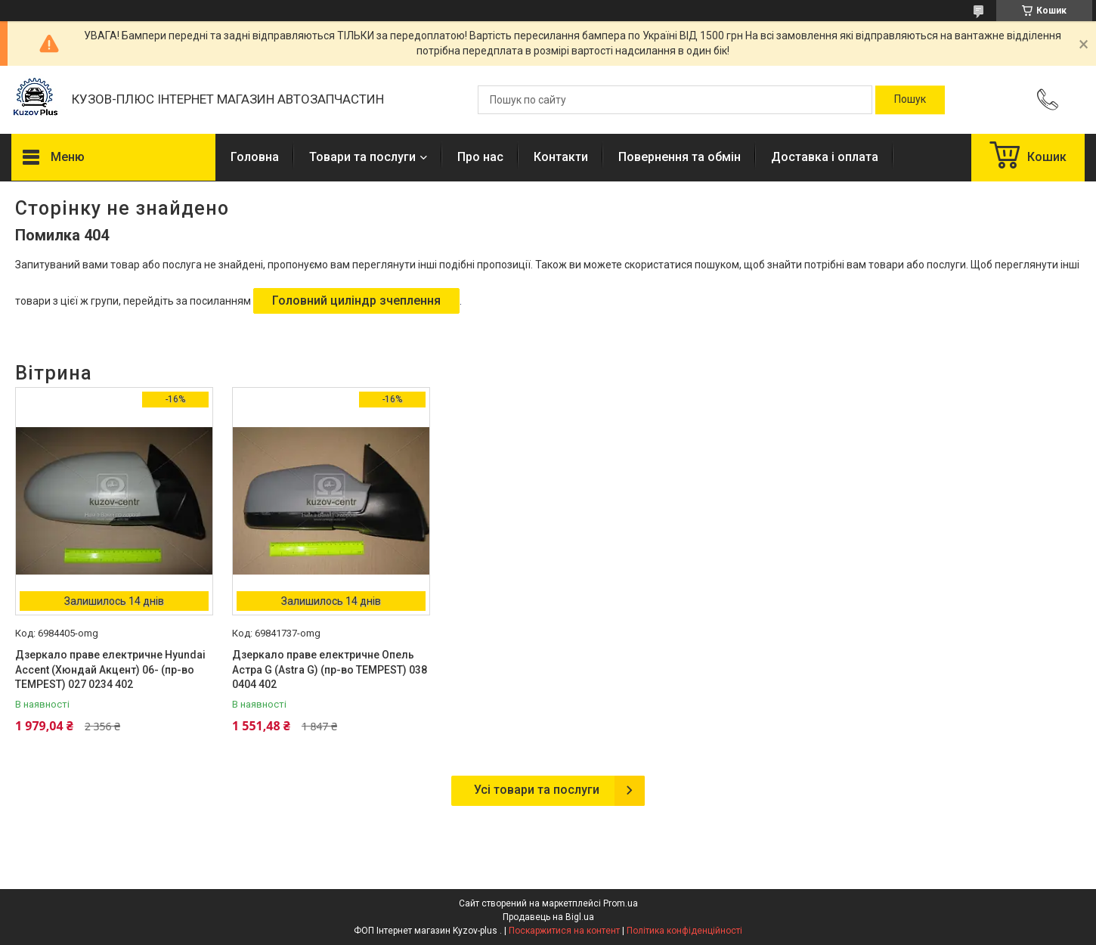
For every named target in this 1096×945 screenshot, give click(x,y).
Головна (255, 157)
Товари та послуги (362, 157)
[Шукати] (910, 99)
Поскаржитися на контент (564, 930)
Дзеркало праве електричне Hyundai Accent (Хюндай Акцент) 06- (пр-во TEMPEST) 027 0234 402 (110, 669)
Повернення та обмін (679, 157)
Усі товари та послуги (536, 789)
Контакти (561, 157)
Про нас (480, 157)
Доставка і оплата (824, 157)
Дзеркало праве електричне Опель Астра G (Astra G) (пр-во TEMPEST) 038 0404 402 (329, 669)
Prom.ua (620, 903)
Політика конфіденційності (684, 930)
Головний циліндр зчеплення (356, 300)
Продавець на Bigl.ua (548, 917)
